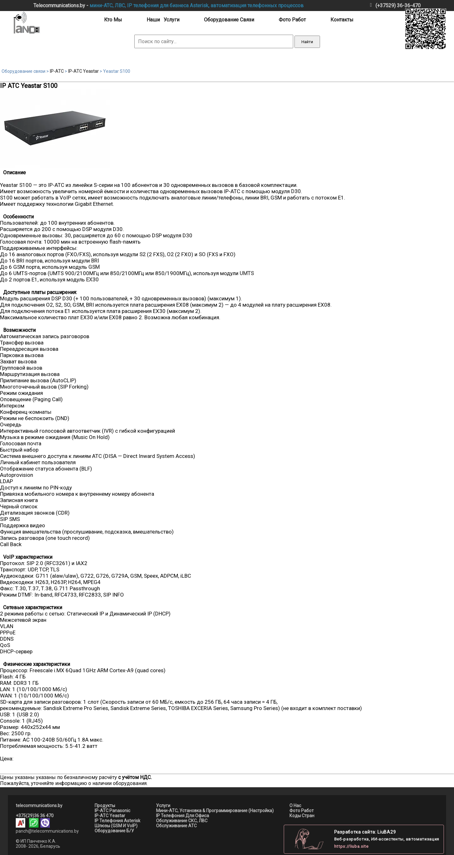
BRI (95, 260)
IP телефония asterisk (117, 820)
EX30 (92, 279)
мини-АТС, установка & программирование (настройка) (215, 810)
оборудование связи (229, 20)
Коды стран (301, 815)
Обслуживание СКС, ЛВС (181, 820)
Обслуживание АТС (176, 825)
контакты (341, 20)
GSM (94, 267)
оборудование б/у (114, 830)
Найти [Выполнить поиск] (307, 41)
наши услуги (163, 20)
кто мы (113, 20)
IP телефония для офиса (182, 815)
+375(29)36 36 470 (35, 815)
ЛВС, (120, 6)
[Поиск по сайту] (213, 41)
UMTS (247, 273)
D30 (296, 191)
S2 (142, 254)
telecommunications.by (39, 805)
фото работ (292, 20)
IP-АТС (57, 71)
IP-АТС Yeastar (83, 71)
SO (202, 254)
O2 (170, 254)
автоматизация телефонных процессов (257, 6)
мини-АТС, (102, 6)
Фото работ (301, 810)
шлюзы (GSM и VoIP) (116, 825)
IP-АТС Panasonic (112, 810)
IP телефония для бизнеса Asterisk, (168, 6)
